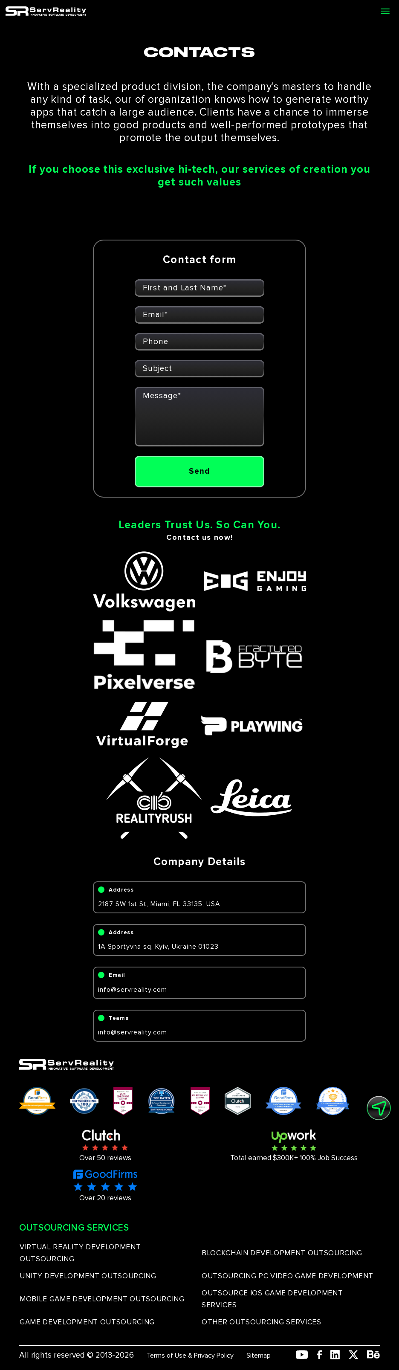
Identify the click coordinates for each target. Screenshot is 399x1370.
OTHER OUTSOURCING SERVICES (261, 1322)
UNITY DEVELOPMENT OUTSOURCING (88, 1276)
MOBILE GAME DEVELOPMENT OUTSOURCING (102, 1299)
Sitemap (258, 1355)
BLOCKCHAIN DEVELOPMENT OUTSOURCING (282, 1252)
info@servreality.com (132, 989)
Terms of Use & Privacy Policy (190, 1355)
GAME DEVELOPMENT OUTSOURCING (87, 1322)
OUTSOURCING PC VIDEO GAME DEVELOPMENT (287, 1276)
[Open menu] (384, 11)
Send (199, 471)
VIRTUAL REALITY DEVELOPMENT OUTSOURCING (80, 1253)
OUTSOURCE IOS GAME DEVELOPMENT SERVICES (272, 1299)
